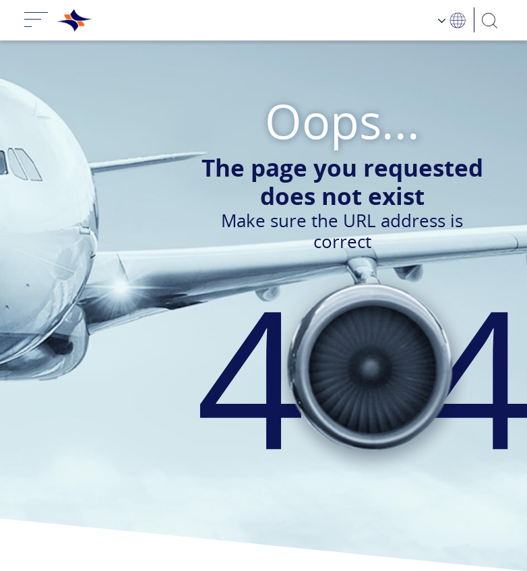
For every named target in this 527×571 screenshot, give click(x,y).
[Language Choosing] (452, 19)
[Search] (490, 19)
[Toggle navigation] (36, 20)
